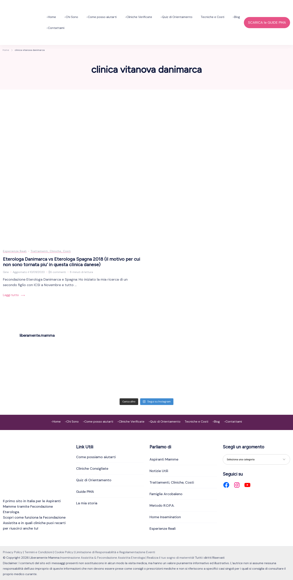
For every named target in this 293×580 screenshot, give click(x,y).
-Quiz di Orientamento (176, 17)
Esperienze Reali (15, 251)
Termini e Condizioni (38, 552)
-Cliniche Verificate (138, 17)
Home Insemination (165, 517)
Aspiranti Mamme (164, 459)
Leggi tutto (11, 295)
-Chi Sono (71, 17)
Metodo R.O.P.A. (162, 505)
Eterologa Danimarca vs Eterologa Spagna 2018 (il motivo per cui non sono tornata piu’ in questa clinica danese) (71, 262)
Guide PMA (85, 491)
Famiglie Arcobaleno (166, 494)
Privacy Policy (12, 552)
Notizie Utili (159, 471)
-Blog (236, 17)
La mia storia (86, 503)
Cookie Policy (64, 552)
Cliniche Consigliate (92, 468)
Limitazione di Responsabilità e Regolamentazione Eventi (115, 552)
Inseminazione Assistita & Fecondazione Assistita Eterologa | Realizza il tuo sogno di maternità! (127, 558)
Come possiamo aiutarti (96, 457)
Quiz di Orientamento (93, 480)
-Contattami (55, 28)
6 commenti (58, 272)
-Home (51, 17)
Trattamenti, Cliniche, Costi (51, 251)
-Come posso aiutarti (101, 17)
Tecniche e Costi (212, 17)
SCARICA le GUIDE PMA (267, 22)
